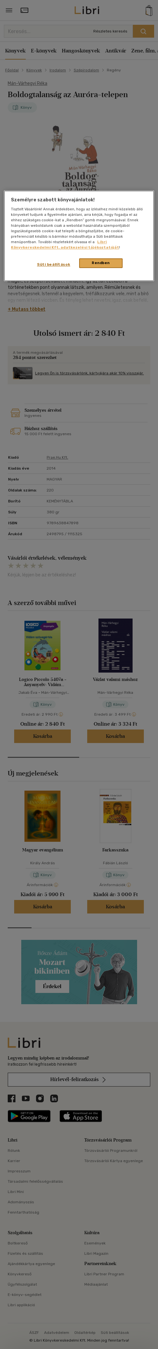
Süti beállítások (53, 264)
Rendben (101, 263)
